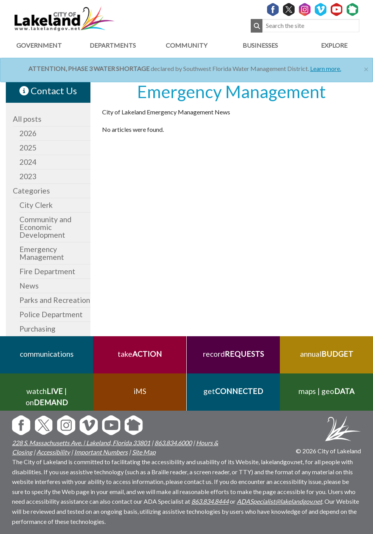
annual (326, 353)
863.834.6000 (173, 442)
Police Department (51, 314)
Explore (334, 45)
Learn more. (325, 68)
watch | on (47, 397)
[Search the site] (310, 26)
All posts (27, 118)
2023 (27, 176)
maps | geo (326, 391)
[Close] (366, 68)
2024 (27, 161)
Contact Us (48, 90)
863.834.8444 (210, 501)
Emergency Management (41, 253)
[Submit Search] (256, 26)
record (233, 353)
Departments (113, 45)
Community (186, 45)
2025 (27, 147)
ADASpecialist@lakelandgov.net (279, 501)
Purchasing (37, 328)
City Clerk (36, 204)
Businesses (260, 45)
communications (47, 353)
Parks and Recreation (54, 300)
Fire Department (47, 271)
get (233, 391)
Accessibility (53, 452)
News (29, 285)
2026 (27, 133)
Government (39, 45)
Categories (31, 190)
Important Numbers (101, 452)
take (140, 353)
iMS (140, 391)
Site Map (144, 452)
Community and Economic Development (45, 227)
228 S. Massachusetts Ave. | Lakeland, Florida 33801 (81, 442)
